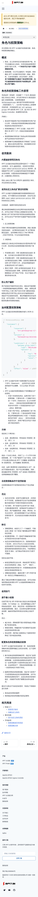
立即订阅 (19, 858)
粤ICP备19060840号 (8, 871)
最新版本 (20, 22)
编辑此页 (6, 733)
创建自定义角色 (13, 712)
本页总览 (6, 37)
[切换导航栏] (3, 8)
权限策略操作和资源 (15, 723)
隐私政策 (5, 865)
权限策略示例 (13, 725)
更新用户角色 (13, 709)
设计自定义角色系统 (15, 717)
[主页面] (3, 28)
